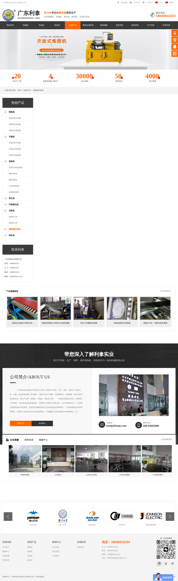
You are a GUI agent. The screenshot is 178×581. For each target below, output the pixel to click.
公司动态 (55, 547)
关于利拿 (150, 25)
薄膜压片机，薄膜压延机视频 (155, 323)
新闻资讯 (135, 25)
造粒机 (57, 25)
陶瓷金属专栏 (88, 25)
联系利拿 (166, 25)
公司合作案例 (124, 475)
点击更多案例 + (166, 291)
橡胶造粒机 (13, 180)
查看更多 (20, 423)
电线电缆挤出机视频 (122, 323)
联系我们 (80, 547)
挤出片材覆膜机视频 (88, 323)
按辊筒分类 (13, 223)
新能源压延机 (38, 90)
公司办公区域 (91, 475)
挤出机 (12, 198)
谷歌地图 (40, 577)
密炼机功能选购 (15, 130)
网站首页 (10, 25)
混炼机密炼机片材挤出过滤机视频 (55, 323)
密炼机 (26, 25)
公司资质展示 (158, 475)
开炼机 (41, 25)
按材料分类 (13, 217)
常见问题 (55, 551)
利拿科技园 (25, 475)
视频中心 (43, 440)
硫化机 (30, 560)
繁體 (171, 2)
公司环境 (137, 2)
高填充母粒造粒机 (16, 167)
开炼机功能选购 (15, 155)
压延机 (12, 211)
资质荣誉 (119, 25)
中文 (161, 2)
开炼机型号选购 (15, 143)
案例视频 (104, 25)
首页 (19, 90)
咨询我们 (40, 423)
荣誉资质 (28, 440)
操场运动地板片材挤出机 (22, 323)
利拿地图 (124, 2)
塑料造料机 (13, 174)
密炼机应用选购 (15, 124)
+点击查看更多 (166, 439)
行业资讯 (55, 556)
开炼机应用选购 (15, 149)
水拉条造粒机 (14, 186)
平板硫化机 (14, 204)
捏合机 (12, 235)
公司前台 (58, 475)
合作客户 (149, 2)
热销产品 (72, 25)
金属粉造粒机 (14, 192)
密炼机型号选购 (15, 118)
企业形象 (14, 440)
